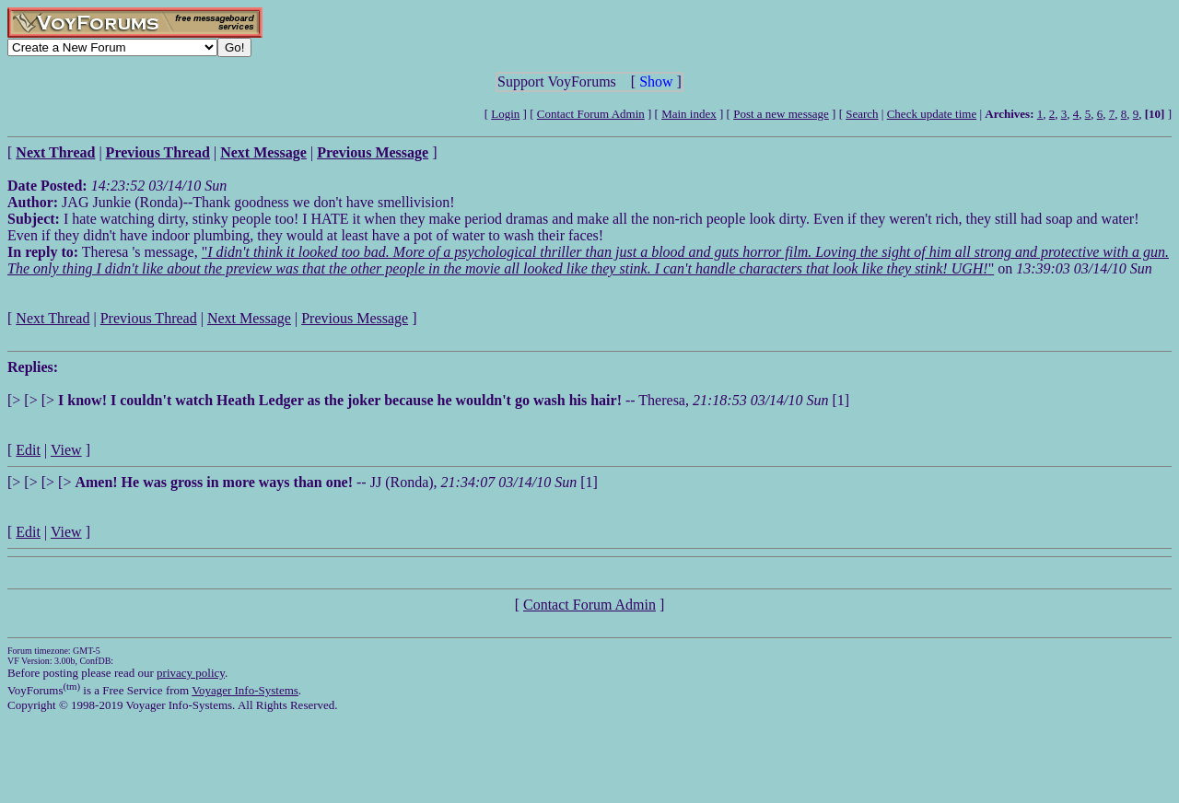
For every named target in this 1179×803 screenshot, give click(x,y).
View (66, 450)
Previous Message (354, 318)
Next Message (249, 318)
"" (588, 260)
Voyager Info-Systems (245, 690)
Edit (28, 450)
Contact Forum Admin (591, 114)
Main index (689, 114)
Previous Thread (148, 318)
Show (655, 81)
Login (505, 114)
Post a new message (781, 114)
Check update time (931, 114)
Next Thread (52, 318)
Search (862, 114)
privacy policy (191, 673)
